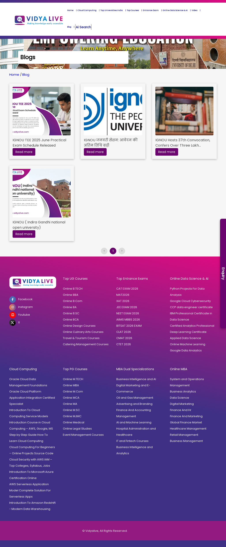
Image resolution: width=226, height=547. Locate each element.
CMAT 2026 (124, 338)
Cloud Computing (86, 10)
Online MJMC (72, 416)
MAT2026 (122, 295)
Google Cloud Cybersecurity (190, 301)
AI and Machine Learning (133, 422)
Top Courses (133, 10)
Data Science (179, 319)
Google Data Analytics (186, 350)
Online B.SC (71, 313)
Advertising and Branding (134, 404)
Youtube (19, 315)
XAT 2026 (122, 301)
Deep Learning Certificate (188, 332)
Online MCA (71, 398)
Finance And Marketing (186, 416)
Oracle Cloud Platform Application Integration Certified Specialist (32, 397)
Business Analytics (183, 391)
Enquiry (223, 273)
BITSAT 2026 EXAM (129, 326)
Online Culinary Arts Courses (83, 332)
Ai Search (83, 27)
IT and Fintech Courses (132, 441)
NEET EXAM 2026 (127, 313)
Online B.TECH (73, 289)
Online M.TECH (73, 379)
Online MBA (71, 385)
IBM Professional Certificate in (191, 313)
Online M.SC (71, 410)
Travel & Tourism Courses (81, 338)
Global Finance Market (186, 422)
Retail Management (184, 435)
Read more (23, 152)
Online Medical (73, 422)
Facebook (21, 299)
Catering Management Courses (86, 344)
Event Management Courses (83, 435)
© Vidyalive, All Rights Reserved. (105, 531)
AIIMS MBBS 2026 (128, 319)
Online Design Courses (79, 326)
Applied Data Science (185, 338)
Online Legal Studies (77, 428)
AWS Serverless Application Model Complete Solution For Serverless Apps (30, 490)
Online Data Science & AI (175, 10)
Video (194, 10)
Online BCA (71, 319)
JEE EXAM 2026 (126, 307)
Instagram (21, 307)
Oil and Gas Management (134, 398)
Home (70, 10)
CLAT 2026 (123, 332)
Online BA (70, 307)
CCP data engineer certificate (191, 307)
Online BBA (70, 295)
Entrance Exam (151, 10)
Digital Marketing (182, 404)
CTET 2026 (123, 344)
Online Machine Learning (187, 344)
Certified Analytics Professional (192, 326)
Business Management (186, 441)
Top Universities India (111, 10)
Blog (69, 27)
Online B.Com (72, 301)
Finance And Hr (180, 410)
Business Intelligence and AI (136, 379)
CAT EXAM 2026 (127, 289)
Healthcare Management (188, 428)
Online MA (70, 404)
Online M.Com (73, 391)
